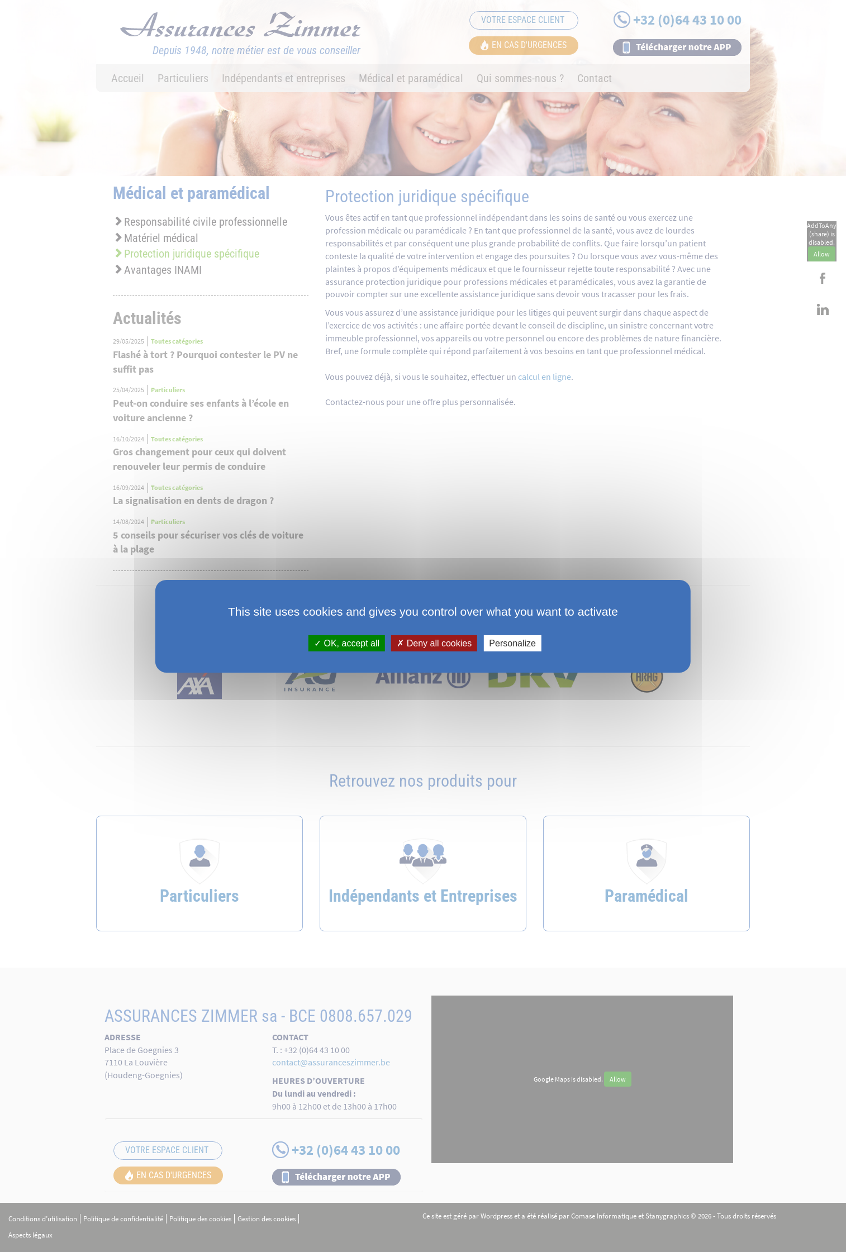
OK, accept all (346, 643)
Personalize (512, 643)
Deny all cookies (434, 643)
